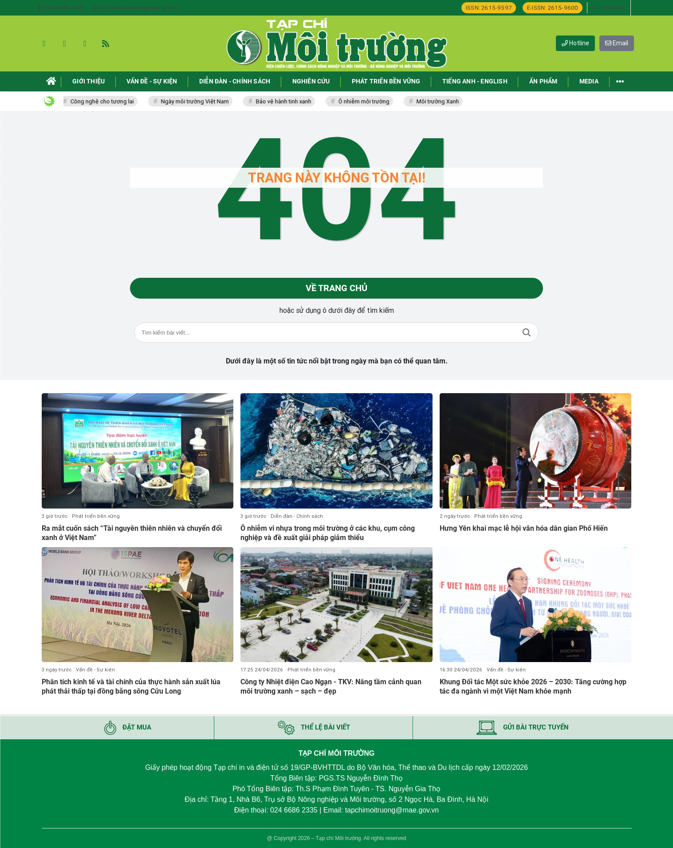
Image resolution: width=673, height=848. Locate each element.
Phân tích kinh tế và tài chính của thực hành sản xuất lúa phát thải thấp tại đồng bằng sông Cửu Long (131, 687)
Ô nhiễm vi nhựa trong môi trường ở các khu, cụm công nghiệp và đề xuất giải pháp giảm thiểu (327, 533)
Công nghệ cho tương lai (103, 101)
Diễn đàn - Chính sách (297, 516)
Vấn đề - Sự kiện (95, 670)
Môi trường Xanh (439, 101)
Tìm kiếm (527, 333)
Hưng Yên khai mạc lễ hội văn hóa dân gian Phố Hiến (524, 528)
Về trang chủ (336, 288)
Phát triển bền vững (96, 516)
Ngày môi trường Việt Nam (196, 101)
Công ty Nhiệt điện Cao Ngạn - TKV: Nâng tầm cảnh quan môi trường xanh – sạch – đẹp (330, 687)
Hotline (575, 43)
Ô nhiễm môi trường (365, 101)
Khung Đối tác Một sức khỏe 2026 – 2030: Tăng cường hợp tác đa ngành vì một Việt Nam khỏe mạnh (533, 687)
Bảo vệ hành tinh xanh (285, 101)
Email (616, 43)
